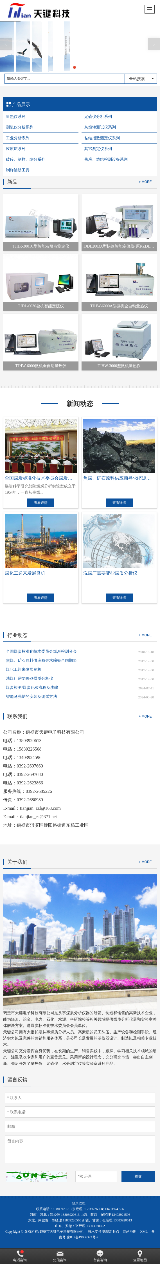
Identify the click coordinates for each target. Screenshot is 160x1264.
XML (144, 1232)
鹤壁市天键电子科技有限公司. (62, 1232)
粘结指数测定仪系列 (102, 138)
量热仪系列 (16, 116)
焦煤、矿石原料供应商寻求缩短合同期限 (41, 660)
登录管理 (78, 1203)
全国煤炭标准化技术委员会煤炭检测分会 (41, 651)
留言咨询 (100, 1256)
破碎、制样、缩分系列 (25, 159)
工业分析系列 (18, 138)
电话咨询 (20, 1256)
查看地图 (140, 1256)
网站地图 (129, 1232)
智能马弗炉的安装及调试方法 (31, 696)
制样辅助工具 (18, 170)
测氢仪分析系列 (19, 127)
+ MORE (145, 182)
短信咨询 (60, 1256)
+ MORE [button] (145, 635)
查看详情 (41, 503)
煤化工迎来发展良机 (23, 669)
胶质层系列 (16, 149)
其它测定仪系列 (98, 149)
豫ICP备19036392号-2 (82, 1237)
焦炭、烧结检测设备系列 (106, 159)
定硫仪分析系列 (98, 116)
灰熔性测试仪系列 (100, 127)
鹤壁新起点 (110, 1232)
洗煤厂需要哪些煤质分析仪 (29, 678)
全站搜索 (137, 78)
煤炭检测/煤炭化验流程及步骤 (32, 687)
